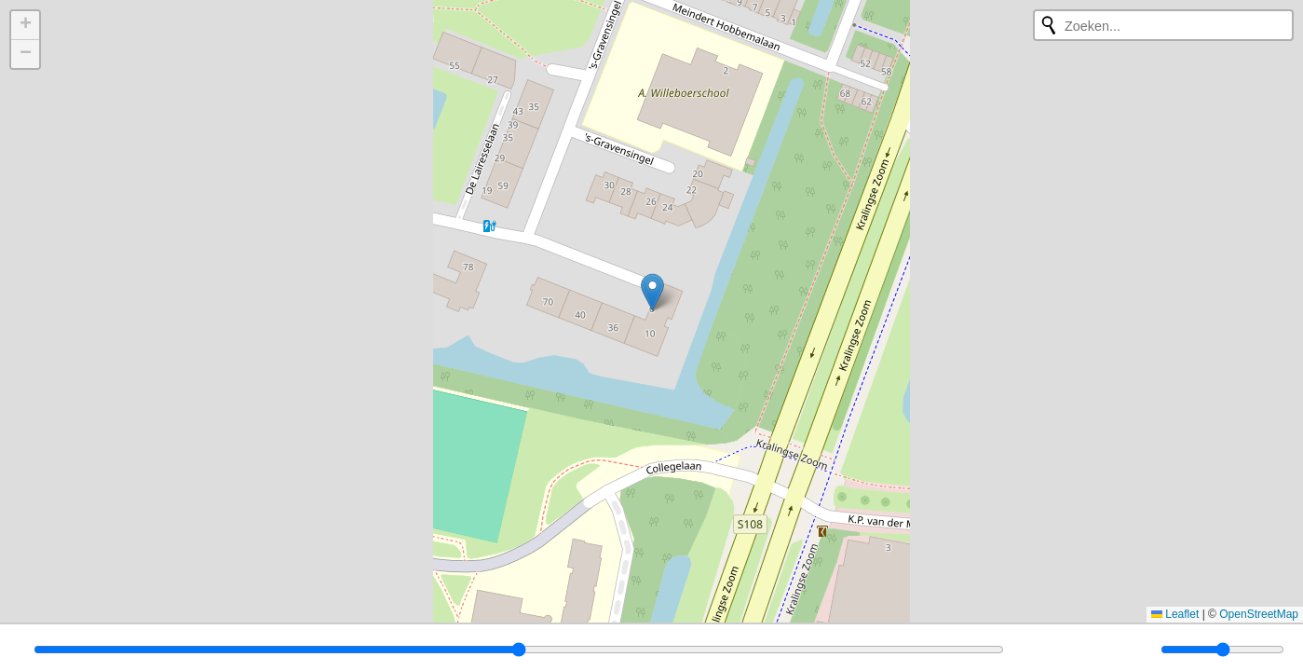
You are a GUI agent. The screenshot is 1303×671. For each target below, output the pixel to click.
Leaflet (1175, 614)
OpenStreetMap (1258, 614)
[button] (652, 292)
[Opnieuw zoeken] (1049, 25)
